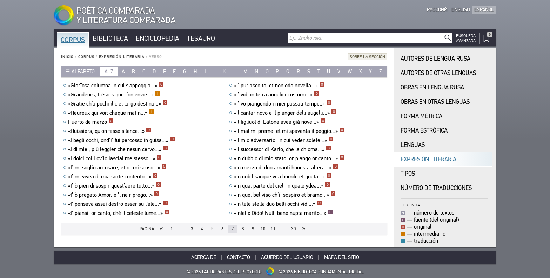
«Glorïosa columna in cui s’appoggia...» (116, 85)
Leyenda (410, 205)
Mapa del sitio (341, 257)
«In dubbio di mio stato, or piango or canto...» (289, 158)
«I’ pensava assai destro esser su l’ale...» (118, 204)
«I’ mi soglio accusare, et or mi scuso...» (117, 167)
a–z (109, 71)
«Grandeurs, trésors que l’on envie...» (114, 94)
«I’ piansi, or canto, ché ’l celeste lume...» (118, 213)
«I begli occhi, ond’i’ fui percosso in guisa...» (121, 140)
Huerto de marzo (91, 122)
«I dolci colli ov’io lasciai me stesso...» (115, 158)
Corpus (73, 40)
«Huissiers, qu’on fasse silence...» (109, 131)
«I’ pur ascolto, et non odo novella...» (279, 85)
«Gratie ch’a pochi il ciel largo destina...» (118, 104)
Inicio (67, 57)
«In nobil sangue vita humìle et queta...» (282, 177)
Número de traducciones (436, 188)
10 (263, 228)
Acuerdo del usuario (287, 257)
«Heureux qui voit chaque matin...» (111, 113)
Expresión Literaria (122, 57)
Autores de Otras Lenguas (438, 73)
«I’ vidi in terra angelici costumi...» (276, 94)
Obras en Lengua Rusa (432, 87)
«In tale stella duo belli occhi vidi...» (278, 204)
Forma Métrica (421, 116)
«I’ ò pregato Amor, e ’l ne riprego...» (113, 195)
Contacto (238, 257)
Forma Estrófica (424, 130)
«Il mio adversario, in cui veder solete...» (284, 140)
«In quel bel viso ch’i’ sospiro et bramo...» (285, 195)
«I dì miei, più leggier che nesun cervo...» (118, 149)
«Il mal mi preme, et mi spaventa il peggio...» (289, 131)
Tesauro (201, 38)
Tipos (408, 173)
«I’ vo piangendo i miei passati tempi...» (282, 104)
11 (273, 228)
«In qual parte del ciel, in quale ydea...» (282, 186)
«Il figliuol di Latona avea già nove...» (280, 122)
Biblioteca (110, 38)
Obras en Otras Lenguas (435, 102)
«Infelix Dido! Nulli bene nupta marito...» (283, 213)
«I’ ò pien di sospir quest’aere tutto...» (114, 186)
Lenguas (413, 145)
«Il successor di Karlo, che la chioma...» (282, 149)
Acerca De (203, 257)
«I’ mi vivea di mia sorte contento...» (113, 177)
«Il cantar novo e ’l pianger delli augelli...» (285, 113)
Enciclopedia (157, 38)
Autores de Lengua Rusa (435, 58)
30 (293, 228)
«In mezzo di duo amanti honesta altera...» (286, 167)
